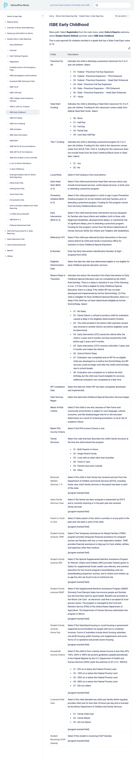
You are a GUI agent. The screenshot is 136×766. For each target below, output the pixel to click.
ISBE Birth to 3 (15, 220)
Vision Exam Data (16, 194)
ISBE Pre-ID (14, 87)
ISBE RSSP (14, 141)
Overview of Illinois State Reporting (20, 28)
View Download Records (16, 245)
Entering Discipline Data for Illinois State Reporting (23, 176)
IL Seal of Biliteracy (17, 169)
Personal (13, 50)
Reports (10, 250)
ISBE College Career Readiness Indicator (21, 99)
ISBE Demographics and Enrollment (23, 76)
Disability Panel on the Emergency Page (22, 68)
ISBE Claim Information (18, 135)
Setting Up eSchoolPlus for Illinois (20, 33)
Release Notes (12, 22)
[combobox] (112, 5)
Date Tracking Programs (19, 56)
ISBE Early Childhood (18, 112)
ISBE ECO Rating (16, 118)
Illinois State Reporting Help (66, 16)
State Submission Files (16, 239)
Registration (14, 62)
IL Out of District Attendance (20, 163)
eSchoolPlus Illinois (20, 5)
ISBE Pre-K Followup (17, 124)
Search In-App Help (14, 16)
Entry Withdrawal (16, 45)
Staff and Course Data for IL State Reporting (20, 232)
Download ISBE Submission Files (22, 81)
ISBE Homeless (15, 129)
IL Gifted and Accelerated (19, 214)
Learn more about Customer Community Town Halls (70, 5)
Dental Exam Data (16, 183)
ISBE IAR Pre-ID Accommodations (22, 146)
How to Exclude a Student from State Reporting (24, 207)
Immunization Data (17, 200)
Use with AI (122, 16)
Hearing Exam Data (17, 189)
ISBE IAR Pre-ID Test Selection (21, 152)
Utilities (10, 256)
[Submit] (97, 5)
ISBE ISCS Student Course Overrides (23, 158)
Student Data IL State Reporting (19, 39)
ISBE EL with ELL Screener (20, 107)
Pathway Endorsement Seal (20, 225)
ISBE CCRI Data (15, 93)
